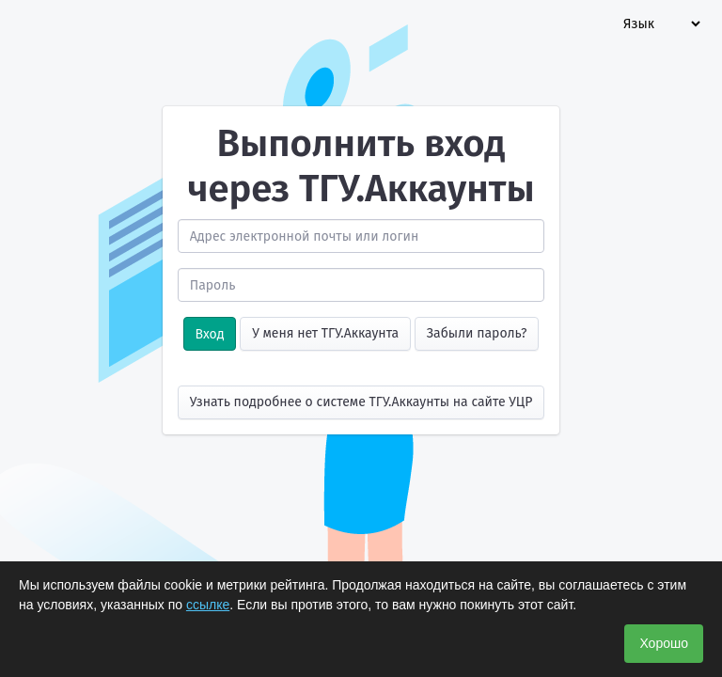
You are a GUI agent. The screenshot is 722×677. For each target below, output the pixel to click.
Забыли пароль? (477, 333)
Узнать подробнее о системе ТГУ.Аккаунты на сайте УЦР (361, 402)
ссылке (207, 604)
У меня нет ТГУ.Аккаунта (325, 333)
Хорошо (663, 643)
